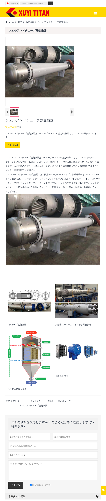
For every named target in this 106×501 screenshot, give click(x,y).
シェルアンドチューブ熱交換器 (32, 405)
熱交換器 (30, 22)
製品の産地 (11, 127)
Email (13, 144)
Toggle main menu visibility (96, 12)
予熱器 (50, 401)
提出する (15, 485)
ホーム (9, 22)
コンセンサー (36, 401)
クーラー (21, 401)
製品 (20, 22)
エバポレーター (65, 401)
